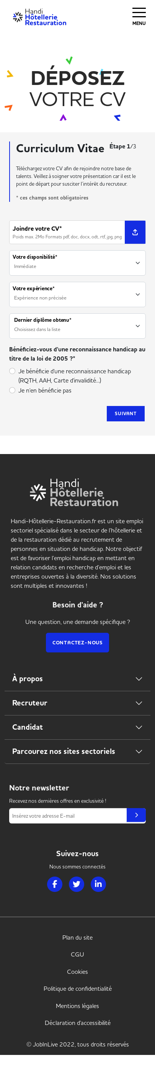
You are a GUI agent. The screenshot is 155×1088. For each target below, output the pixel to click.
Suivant (126, 414)
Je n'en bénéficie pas (45, 390)
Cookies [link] (77, 971)
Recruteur (29, 703)
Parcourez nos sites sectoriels (63, 751)
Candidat (27, 727)
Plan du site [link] (77, 937)
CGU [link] (77, 954)
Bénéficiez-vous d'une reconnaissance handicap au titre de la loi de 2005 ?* (77, 354)
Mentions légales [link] (77, 1006)
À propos (27, 679)
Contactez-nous (77, 642)
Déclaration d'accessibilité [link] (78, 1022)
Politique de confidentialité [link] (78, 988)
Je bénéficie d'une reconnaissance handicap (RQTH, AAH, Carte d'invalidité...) (74, 375)
